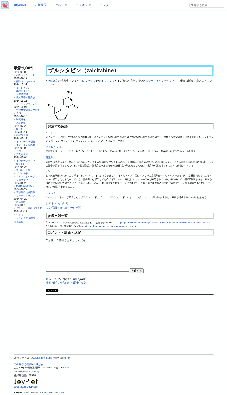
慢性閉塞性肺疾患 (25, 97)
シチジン (90, 80)
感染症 (54, 80)
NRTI (80, 80)
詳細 (69, 358)
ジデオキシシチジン (160, 80)
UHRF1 (20, 164)
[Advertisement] (114, 36)
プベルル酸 (22, 173)
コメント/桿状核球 (26, 217)
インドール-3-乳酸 (25, 141)
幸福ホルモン (23, 91)
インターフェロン (25, 160)
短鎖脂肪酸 (22, 94)
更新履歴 (41, 5)
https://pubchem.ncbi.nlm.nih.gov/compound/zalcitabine (111, 226)
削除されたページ (25, 81)
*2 (53, 84)
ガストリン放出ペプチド (29, 208)
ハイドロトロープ (25, 176)
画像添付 (38, 364)
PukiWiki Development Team (52, 392)
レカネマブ (22, 180)
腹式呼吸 (21, 201)
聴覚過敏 (21, 119)
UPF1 (19, 129)
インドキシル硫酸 (25, 144)
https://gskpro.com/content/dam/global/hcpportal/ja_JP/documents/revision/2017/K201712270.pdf (164, 222)
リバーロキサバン (25, 195)
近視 (18, 113)
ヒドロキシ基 (107, 80)
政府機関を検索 (76, 282)
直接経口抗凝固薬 (25, 192)
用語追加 (20, 5)
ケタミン (21, 214)
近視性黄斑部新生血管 (28, 110)
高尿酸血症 (22, 135)
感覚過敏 (21, 122)
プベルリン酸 (23, 170)
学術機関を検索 (55, 282)
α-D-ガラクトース (25, 75)
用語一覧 (61, 5)
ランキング (83, 5)
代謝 (18, 151)
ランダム (106, 5)
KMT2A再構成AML (26, 186)
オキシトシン (23, 87)
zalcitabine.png (41, 357)
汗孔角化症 (22, 154)
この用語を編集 (23, 364)
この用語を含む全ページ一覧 (63, 207)
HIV (48, 80)
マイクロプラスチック (28, 103)
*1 (51, 84)
